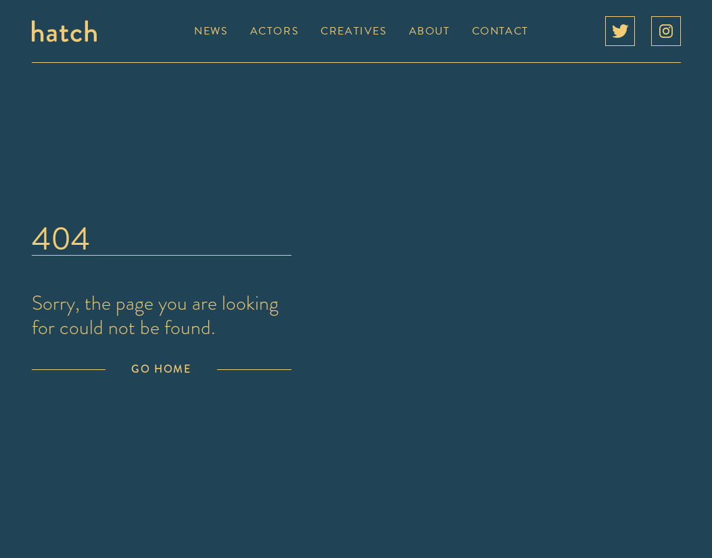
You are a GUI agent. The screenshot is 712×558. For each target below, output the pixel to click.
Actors (275, 31)
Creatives (354, 31)
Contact (500, 31)
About (429, 31)
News (211, 31)
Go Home (161, 369)
